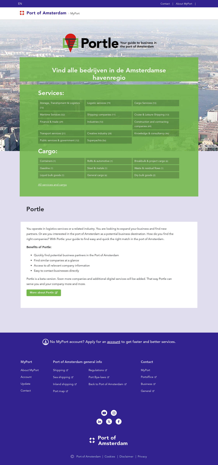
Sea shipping (61, 377)
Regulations (96, 370)
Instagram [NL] (114, 413)
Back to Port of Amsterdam (106, 384)
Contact (165, 3)
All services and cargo (52, 185)
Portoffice (147, 377)
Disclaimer (126, 456)
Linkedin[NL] (99, 421)
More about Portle (42, 292)
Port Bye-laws (97, 377)
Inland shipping (63, 384)
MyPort (75, 13)
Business (146, 384)
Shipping (59, 370)
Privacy (142, 456)
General (146, 391)
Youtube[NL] (104, 413)
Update (25, 384)
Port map (59, 391)
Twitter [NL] (109, 421)
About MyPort (184, 3)
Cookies (110, 456)
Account (26, 377)
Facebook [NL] (119, 421)
